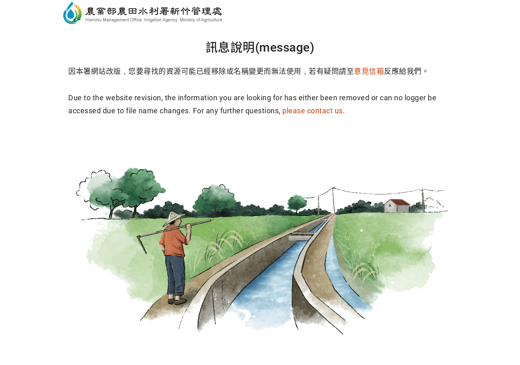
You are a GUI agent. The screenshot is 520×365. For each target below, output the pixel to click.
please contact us (312, 110)
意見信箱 (369, 71)
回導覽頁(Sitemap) (322, 142)
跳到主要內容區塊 (38, 8)
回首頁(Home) (198, 142)
